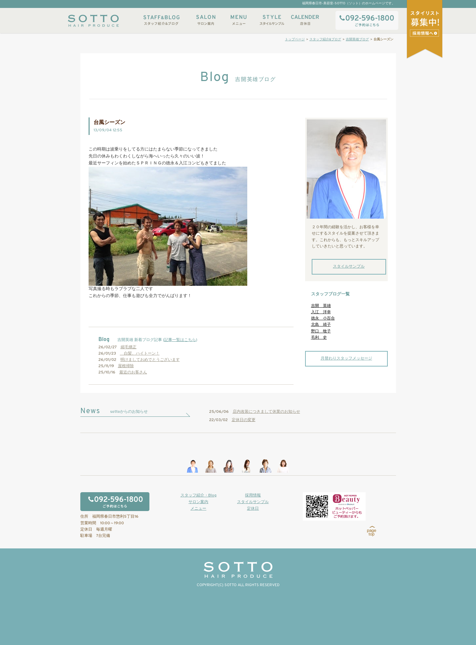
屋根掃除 (126, 366)
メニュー (238, 20)
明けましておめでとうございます (150, 360)
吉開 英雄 (321, 306)
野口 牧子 (321, 331)
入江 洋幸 (321, 312)
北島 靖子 (321, 324)
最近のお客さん (133, 372)
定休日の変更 (244, 420)
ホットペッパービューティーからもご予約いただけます (334, 506)
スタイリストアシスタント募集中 (425, 33)
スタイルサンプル (271, 20)
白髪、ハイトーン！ (140, 353)
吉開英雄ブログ (357, 39)
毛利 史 (319, 337)
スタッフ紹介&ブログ (161, 20)
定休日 (253, 508)
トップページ (295, 39)
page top (372, 531)
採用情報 (253, 495)
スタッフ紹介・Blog (198, 495)
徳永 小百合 (323, 318)
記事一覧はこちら (180, 340)
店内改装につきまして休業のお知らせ (266, 411)
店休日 (304, 20)
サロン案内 (205, 20)
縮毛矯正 (129, 347)
